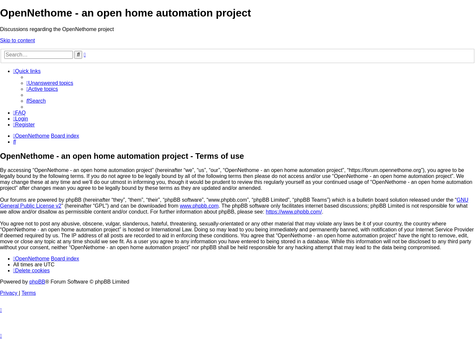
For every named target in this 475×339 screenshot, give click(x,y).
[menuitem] (49, 83)
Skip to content (17, 40)
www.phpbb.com (199, 206)
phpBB (37, 282)
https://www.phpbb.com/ (294, 212)
